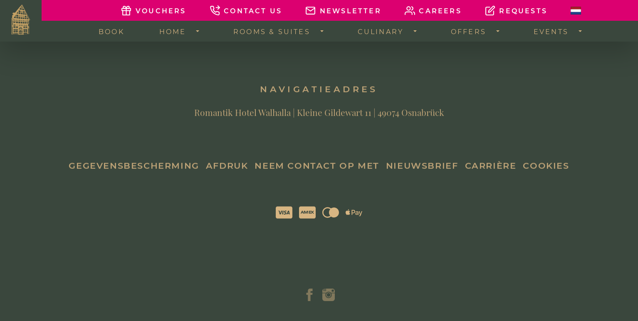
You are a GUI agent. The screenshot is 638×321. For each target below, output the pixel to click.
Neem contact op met (317, 170)
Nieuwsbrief (422, 170)
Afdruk (227, 170)
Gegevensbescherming (134, 170)
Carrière (491, 170)
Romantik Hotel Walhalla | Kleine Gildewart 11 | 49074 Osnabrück (319, 117)
